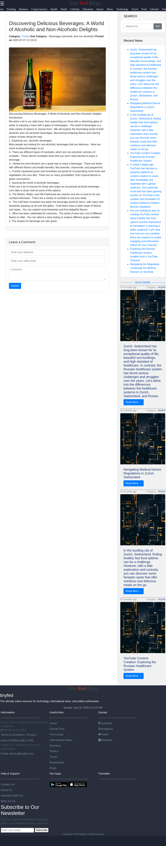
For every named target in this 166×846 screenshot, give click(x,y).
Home (53, 723)
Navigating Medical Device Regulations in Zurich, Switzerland (145, 107)
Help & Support (10, 773)
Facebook (105, 723)
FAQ (30, 740)
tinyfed (161, 287)
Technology (57, 734)
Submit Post (57, 728)
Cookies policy (17, 740)
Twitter (103, 734)
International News (61, 740)
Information (8, 712)
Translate (104, 773)
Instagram (105, 728)
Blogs (53, 768)
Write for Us (8, 801)
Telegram (105, 740)
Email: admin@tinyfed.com (17, 753)
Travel (53, 756)
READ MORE (143, 282)
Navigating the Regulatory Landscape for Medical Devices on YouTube (144, 268)
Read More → (134, 402)
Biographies (57, 762)
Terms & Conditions (13, 734)
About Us (6, 790)
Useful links (57, 712)
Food (25, 36)
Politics (54, 751)
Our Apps (55, 773)
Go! (158, 26)
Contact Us (8, 784)
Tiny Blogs (85, 3)
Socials (102, 712)
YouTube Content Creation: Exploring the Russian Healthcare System (145, 157)
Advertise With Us (12, 795)
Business (55, 745)
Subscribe (41, 830)
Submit (15, 285)
